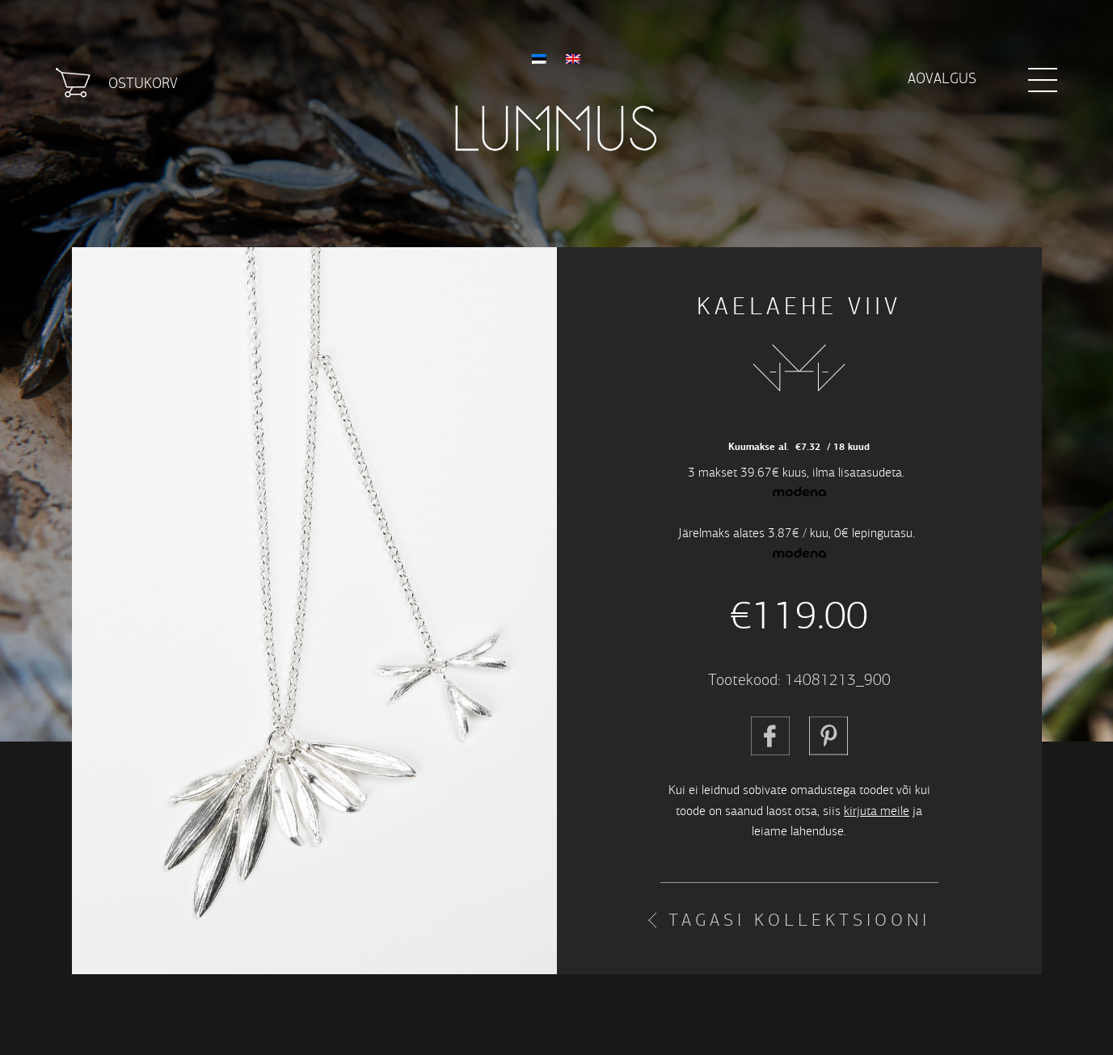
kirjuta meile (876, 810)
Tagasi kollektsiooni (799, 920)
